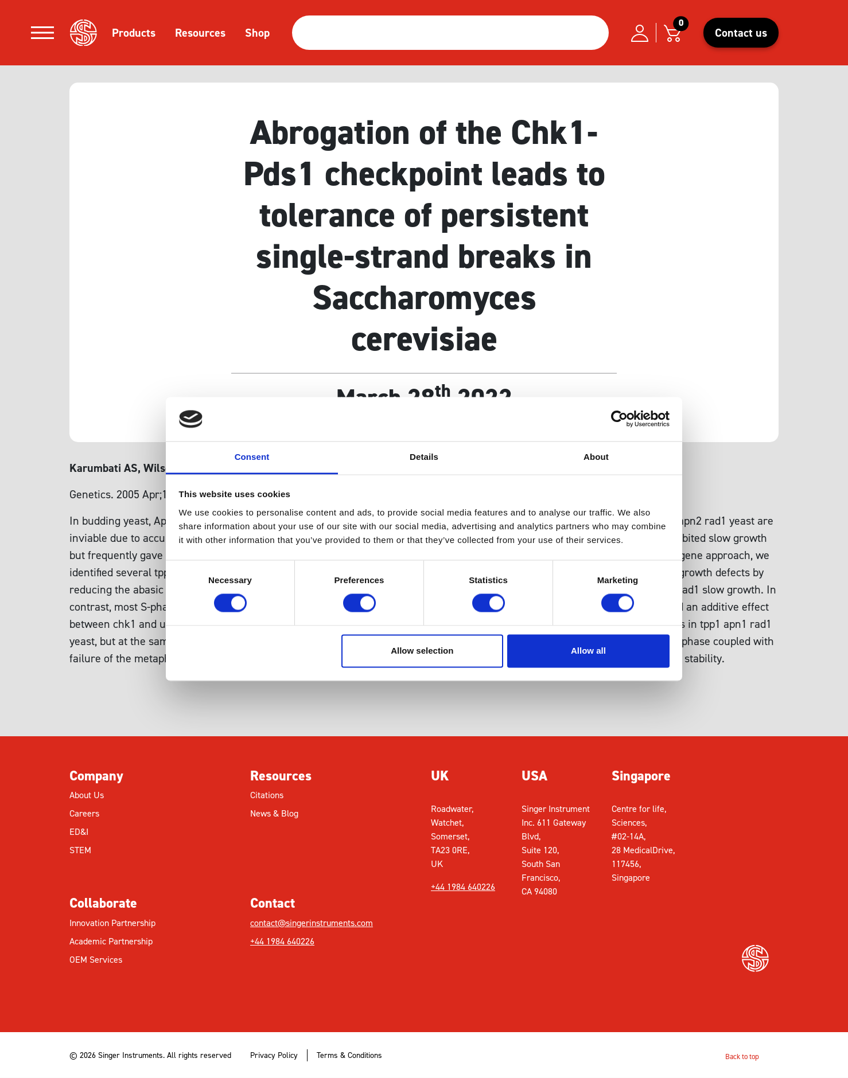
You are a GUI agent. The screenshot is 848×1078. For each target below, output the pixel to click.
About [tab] (596, 457)
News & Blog (274, 813)
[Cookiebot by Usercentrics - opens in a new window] (619, 419)
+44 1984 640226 (282, 941)
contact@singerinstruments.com (311, 923)
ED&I (78, 832)
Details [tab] (424, 457)
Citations (266, 795)
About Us (86, 795)
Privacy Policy (274, 1055)
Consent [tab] (252, 457)
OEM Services (95, 960)
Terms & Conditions (349, 1055)
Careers (84, 813)
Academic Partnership (111, 941)
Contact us (741, 32)
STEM (80, 850)
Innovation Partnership (112, 923)
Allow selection (422, 650)
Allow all (588, 650)
